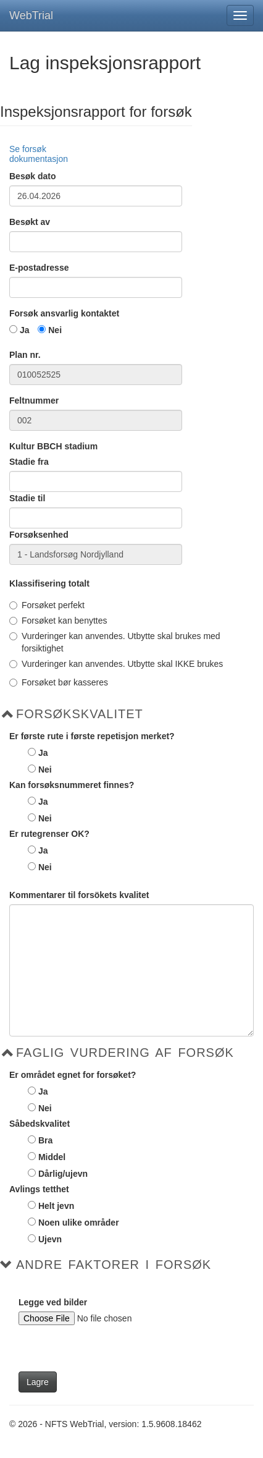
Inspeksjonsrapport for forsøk (96, 112)
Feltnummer (34, 400)
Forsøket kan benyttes (58, 620)
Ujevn (50, 1239)
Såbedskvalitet (39, 1124)
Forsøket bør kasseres (58, 682)
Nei (55, 330)
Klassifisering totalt (49, 583)
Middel (51, 1157)
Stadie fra (29, 462)
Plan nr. (25, 355)
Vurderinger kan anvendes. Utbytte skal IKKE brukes (116, 664)
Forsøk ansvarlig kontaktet (64, 313)
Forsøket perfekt (47, 605)
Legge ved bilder (53, 1302)
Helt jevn (56, 1206)
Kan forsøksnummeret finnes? (71, 785)
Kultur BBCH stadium (53, 446)
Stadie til (27, 498)
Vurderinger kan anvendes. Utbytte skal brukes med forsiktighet (114, 642)
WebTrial (31, 15)
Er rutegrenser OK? (49, 834)
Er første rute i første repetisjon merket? (92, 736)
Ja (25, 330)
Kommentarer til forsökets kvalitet (79, 895)
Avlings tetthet (39, 1189)
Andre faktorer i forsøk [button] (113, 1264)
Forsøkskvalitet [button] (79, 714)
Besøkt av (29, 222)
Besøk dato (32, 176)
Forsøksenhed (39, 535)
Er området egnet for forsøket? (72, 1075)
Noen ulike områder (78, 1222)
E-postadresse (39, 268)
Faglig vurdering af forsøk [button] (125, 1052)
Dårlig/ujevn (63, 1174)
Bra (45, 1140)
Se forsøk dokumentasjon (38, 153)
